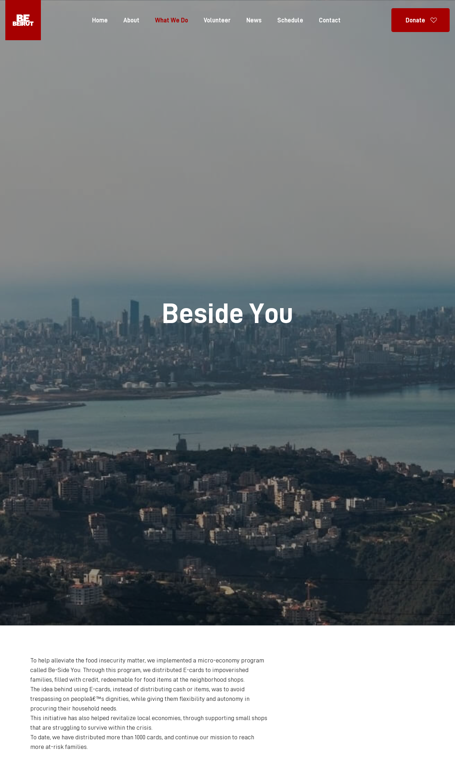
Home (100, 20)
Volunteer (217, 20)
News (254, 20)
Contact (330, 20)
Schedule (290, 20)
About (131, 20)
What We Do (171, 20)
